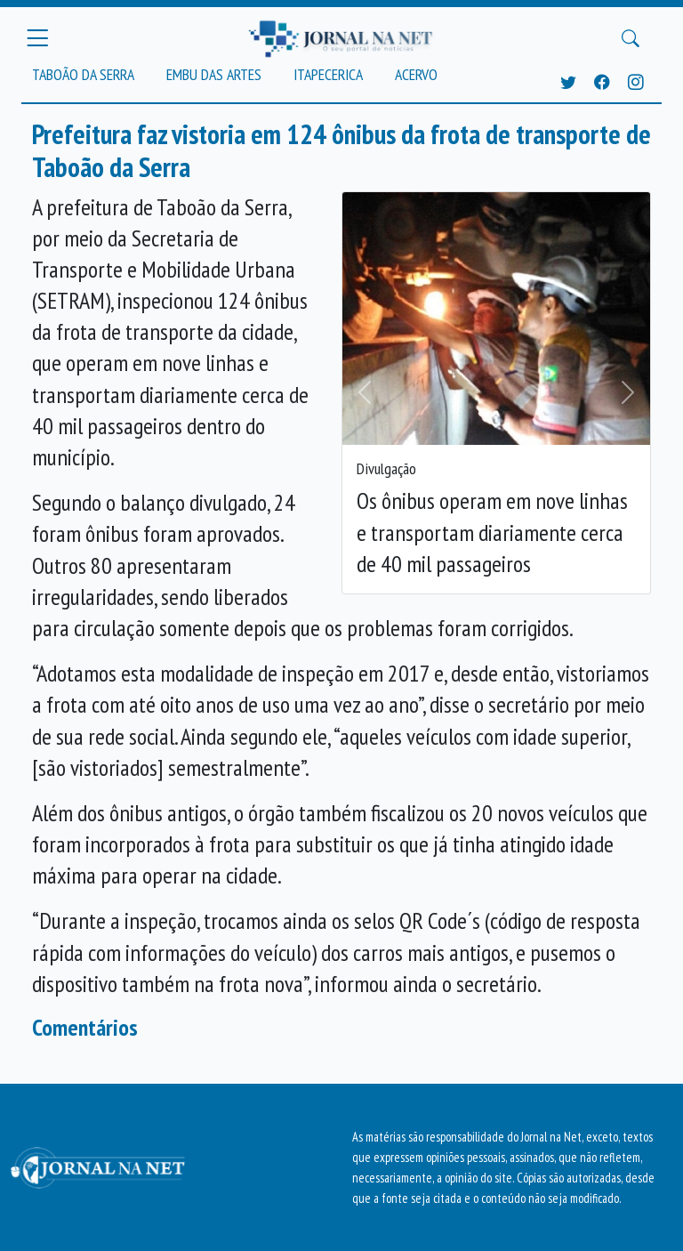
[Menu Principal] (37, 38)
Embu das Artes (213, 74)
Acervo (416, 74)
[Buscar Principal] (630, 38)
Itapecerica (328, 74)
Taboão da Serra (83, 74)
